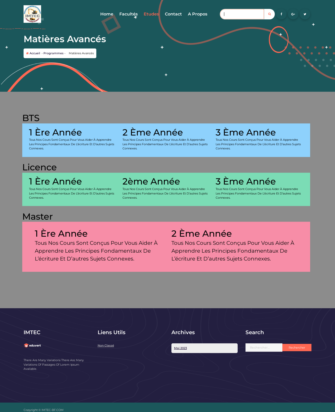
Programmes (53, 53)
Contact (173, 14)
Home (106, 14)
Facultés (128, 14)
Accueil (33, 53)
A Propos (197, 14)
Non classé (106, 345)
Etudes (151, 14)
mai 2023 (180, 348)
